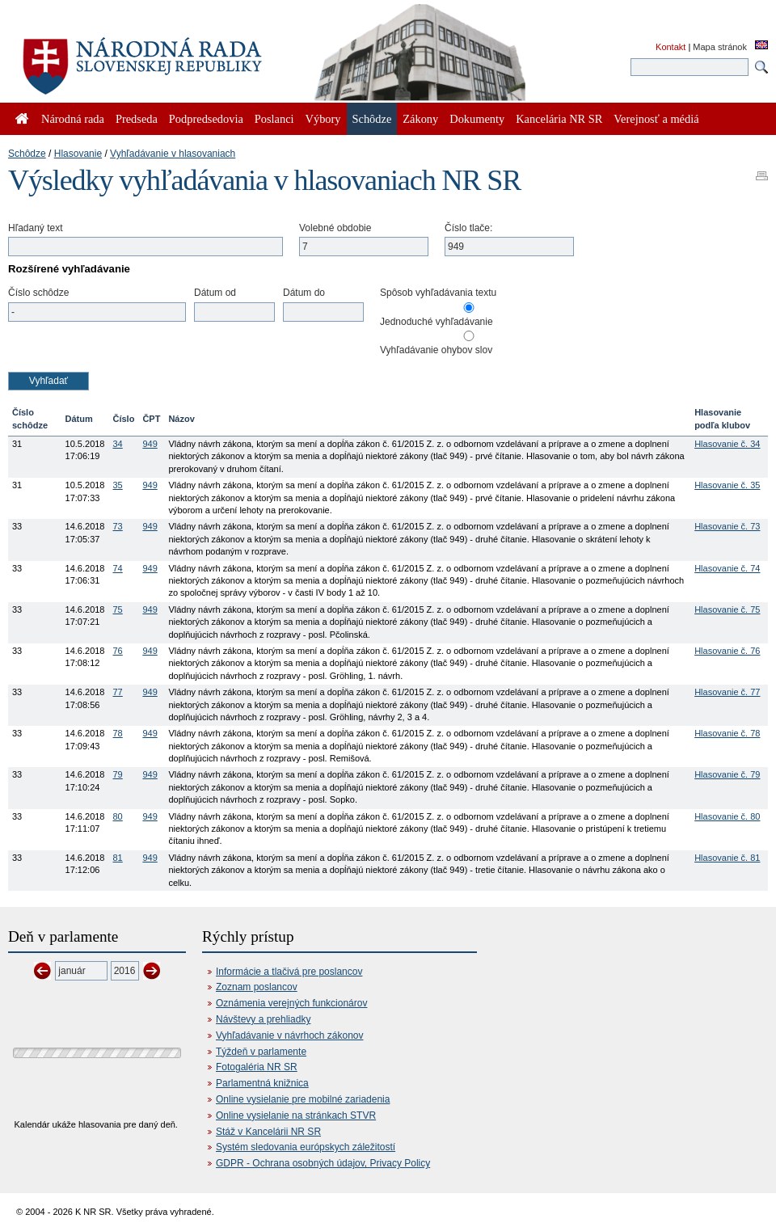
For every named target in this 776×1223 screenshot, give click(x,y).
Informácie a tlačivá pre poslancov (289, 971)
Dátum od (215, 292)
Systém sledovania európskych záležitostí (305, 1147)
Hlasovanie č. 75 (727, 609)
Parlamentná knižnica (262, 1083)
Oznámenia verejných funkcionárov (291, 1003)
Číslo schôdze (38, 292)
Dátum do (304, 292)
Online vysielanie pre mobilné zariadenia (303, 1099)
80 (117, 816)
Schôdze (27, 153)
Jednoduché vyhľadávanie (436, 321)
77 (117, 692)
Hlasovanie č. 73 (727, 526)
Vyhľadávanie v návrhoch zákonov (290, 1035)
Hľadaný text (35, 228)
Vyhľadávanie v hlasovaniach (172, 153)
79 (117, 774)
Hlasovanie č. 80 (727, 816)
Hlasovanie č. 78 (727, 733)
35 (117, 485)
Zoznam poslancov (256, 987)
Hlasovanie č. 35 (727, 485)
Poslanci (274, 118)
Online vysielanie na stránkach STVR (296, 1115)
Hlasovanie (78, 153)
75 (117, 609)
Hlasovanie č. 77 (727, 692)
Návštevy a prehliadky (263, 1019)
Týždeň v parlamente (261, 1051)
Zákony (420, 118)
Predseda (137, 118)
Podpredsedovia (206, 118)
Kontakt (670, 47)
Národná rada (72, 118)
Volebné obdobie (335, 228)
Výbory (323, 118)
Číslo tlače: (468, 228)
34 (117, 444)
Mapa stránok (720, 47)
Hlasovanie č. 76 (727, 651)
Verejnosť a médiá (656, 118)
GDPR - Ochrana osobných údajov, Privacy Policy (323, 1163)
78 (117, 733)
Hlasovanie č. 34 (727, 444)
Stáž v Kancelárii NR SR (268, 1131)
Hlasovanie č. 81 (727, 857)
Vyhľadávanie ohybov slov (436, 350)
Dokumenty (476, 118)
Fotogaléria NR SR (256, 1067)
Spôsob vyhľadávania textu (438, 292)
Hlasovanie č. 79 (727, 774)
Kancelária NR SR (559, 118)
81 (117, 857)
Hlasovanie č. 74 (727, 568)
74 (117, 568)
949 (149, 444)
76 (117, 651)
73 (117, 526)
